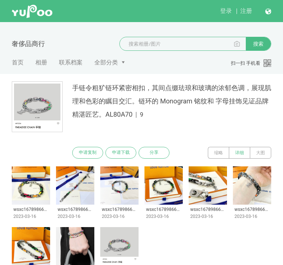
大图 (260, 152)
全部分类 (106, 62)
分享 (154, 152)
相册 (41, 62)
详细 (239, 152)
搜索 (258, 44)
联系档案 (71, 62)
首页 (18, 62)
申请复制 (88, 152)
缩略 (218, 152)
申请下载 (121, 152)
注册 (246, 10)
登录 (226, 10)
